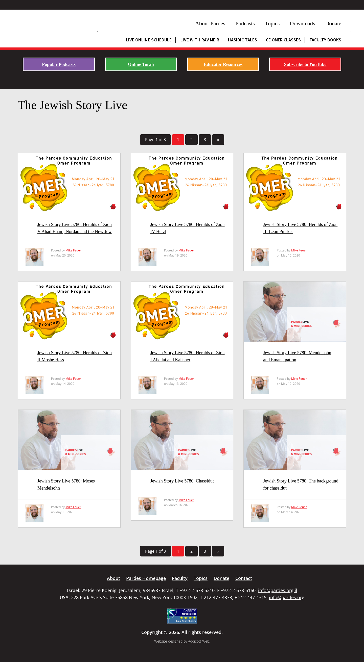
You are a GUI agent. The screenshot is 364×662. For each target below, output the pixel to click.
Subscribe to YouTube (305, 64)
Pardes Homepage (146, 578)
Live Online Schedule (149, 40)
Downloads (302, 23)
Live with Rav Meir (199, 40)
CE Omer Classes (283, 40)
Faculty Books (325, 40)
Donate (333, 23)
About (113, 578)
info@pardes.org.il (277, 590)
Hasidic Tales (242, 40)
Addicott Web (198, 641)
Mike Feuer (73, 250)
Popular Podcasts (59, 64)
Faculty (180, 578)
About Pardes (210, 23)
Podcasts (245, 23)
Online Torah (141, 64)
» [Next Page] (218, 139)
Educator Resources (223, 64)
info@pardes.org (286, 597)
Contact (243, 578)
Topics (272, 23)
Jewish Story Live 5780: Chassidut (182, 480)
